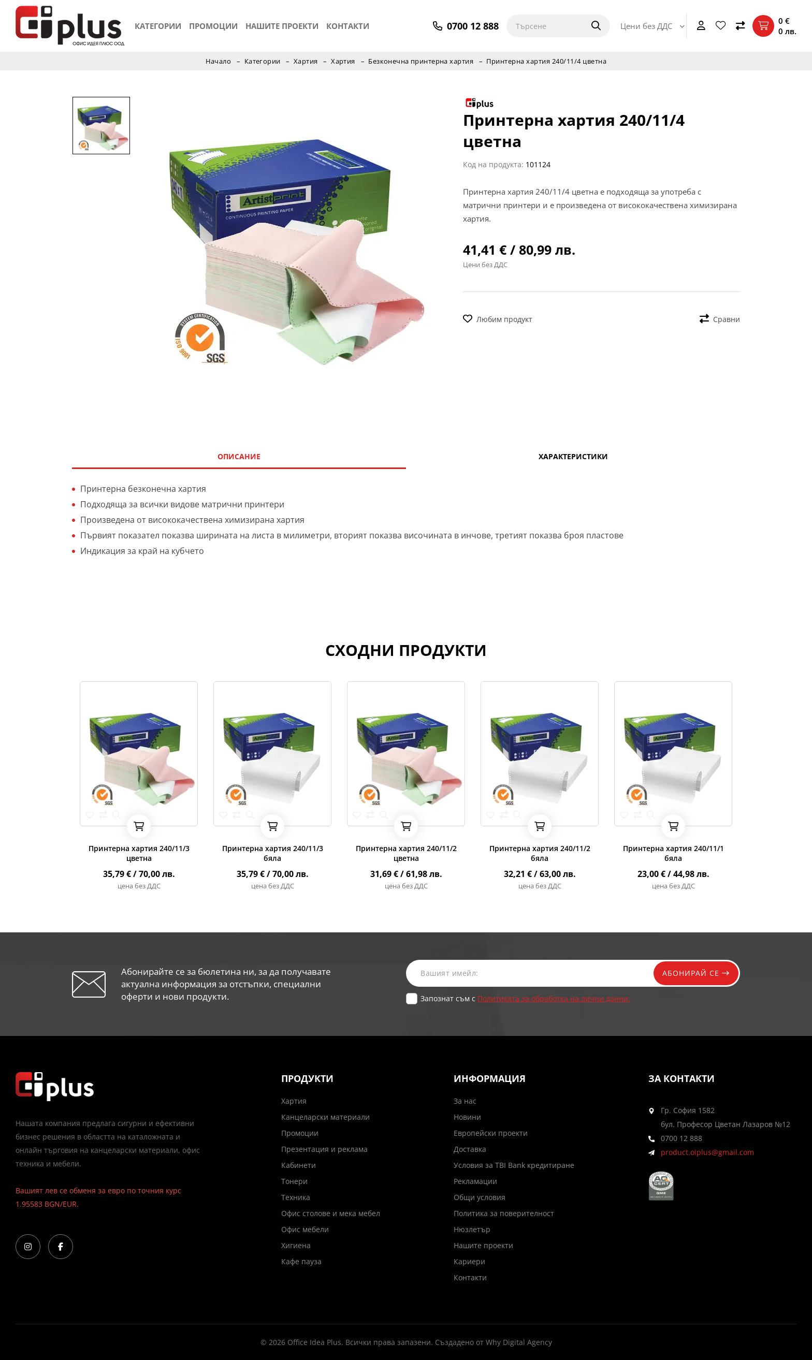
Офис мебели (305, 1229)
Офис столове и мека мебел (330, 1213)
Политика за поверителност (504, 1213)
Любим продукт (497, 319)
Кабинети (298, 1165)
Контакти (347, 26)
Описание (239, 456)
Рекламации (475, 1181)
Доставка (470, 1149)
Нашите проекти (281, 26)
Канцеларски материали (325, 1117)
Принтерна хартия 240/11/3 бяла (272, 853)
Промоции (213, 26)
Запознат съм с (525, 998)
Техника (295, 1197)
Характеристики (573, 456)
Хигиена (296, 1245)
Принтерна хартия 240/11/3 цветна (139, 853)
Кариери (469, 1261)
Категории (158, 26)
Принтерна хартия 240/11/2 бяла (539, 853)
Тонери (294, 1181)
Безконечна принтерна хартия (421, 61)
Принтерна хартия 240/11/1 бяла (673, 853)
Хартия (305, 61)
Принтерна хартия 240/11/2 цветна (406, 853)
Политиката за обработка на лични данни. (553, 998)
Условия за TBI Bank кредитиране (514, 1165)
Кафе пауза (301, 1261)
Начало (217, 61)
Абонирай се (694, 973)
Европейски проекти (491, 1133)
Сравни (720, 319)
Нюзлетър (472, 1229)
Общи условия (479, 1197)
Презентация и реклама (324, 1149)
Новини (467, 1117)
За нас (465, 1101)
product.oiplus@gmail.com (707, 1152)
